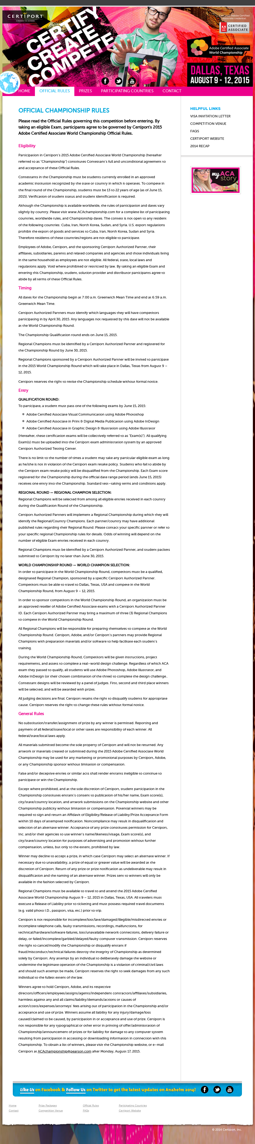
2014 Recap (199, 146)
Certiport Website (130, 1111)
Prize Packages (48, 1106)
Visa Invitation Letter (210, 116)
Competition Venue (208, 124)
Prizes (85, 91)
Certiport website (207, 139)
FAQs (194, 131)
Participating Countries (127, 91)
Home (24, 91)
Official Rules (54, 91)
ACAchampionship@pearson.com (64, 1051)
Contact (172, 91)
